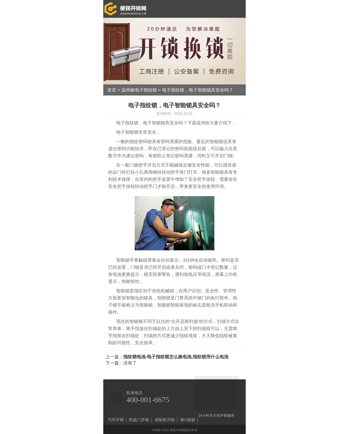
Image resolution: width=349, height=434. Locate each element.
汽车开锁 (116, 420)
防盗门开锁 (139, 420)
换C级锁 (187, 420)
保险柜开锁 (165, 420)
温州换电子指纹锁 (139, 90)
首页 (111, 90)
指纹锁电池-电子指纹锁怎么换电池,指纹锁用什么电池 (175, 356)
